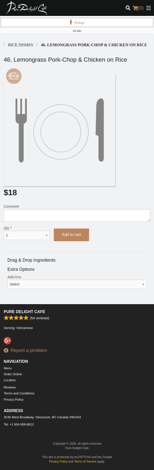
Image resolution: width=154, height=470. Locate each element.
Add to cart (71, 235)
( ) (138, 8)
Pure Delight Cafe (24, 312)
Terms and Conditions (19, 393)
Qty (27, 233)
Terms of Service (85, 461)
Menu (8, 368)
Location (10, 380)
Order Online (13, 374)
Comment (77, 213)
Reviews (10, 387)
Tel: (19, 424)
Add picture (13, 75)
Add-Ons (77, 282)
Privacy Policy (14, 399)
